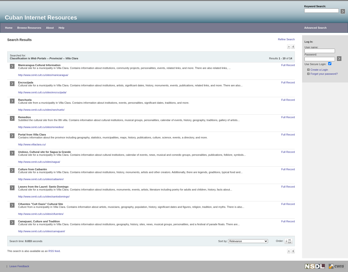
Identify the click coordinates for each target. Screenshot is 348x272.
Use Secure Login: (315, 64)
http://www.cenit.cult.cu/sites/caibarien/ (41, 179)
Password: (310, 54)
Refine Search (286, 39)
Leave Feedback (19, 266)
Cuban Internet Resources (41, 17)
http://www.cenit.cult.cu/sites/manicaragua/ (43, 75)
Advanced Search (315, 27)
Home (9, 27)
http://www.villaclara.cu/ (32, 144)
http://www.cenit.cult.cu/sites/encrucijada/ (42, 92)
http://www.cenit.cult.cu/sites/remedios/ (41, 127)
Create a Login (317, 69)
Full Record (288, 65)
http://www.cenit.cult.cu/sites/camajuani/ (41, 231)
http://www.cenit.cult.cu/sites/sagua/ (39, 161)
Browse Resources (29, 27)
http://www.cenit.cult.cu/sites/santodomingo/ (44, 196)
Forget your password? (322, 73)
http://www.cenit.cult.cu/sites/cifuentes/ (41, 213)
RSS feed (54, 251)
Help (61, 27)
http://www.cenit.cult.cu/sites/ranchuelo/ (41, 109)
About (50, 27)
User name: (311, 47)
